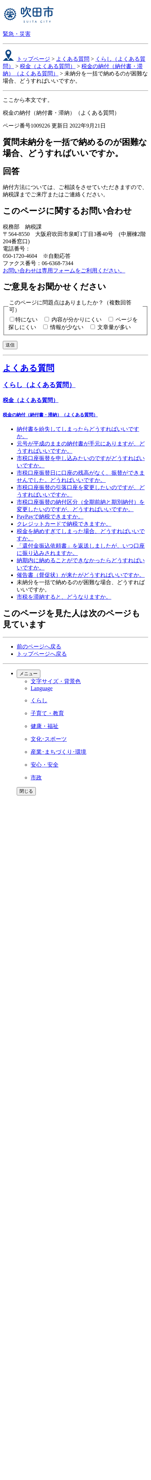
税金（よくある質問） (48, 66)
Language (42, 688)
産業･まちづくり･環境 (58, 752)
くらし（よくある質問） (39, 385)
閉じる (26, 791)
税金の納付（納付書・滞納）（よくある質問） (50, 414)
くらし (39, 700)
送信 (10, 344)
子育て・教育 (47, 713)
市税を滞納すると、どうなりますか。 (64, 597)
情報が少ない (67, 327)
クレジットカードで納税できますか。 (64, 524)
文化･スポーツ (49, 739)
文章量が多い (114, 327)
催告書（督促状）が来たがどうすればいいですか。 (81, 575)
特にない (26, 319)
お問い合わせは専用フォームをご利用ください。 (64, 270)
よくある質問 (72, 59)
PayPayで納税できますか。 (50, 517)
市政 (36, 777)
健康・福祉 (44, 726)
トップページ (33, 59)
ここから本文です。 (28, 100)
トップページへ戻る (42, 654)
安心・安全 (44, 765)
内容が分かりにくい (76, 319)
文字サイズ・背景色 (56, 681)
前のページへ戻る (39, 646)
